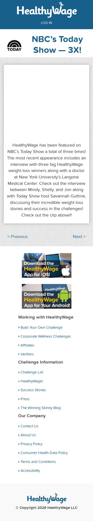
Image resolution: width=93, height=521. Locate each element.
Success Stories (33, 390)
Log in (46, 23)
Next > (79, 236)
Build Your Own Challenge (41, 327)
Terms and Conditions (38, 461)
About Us (28, 435)
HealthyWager (32, 381)
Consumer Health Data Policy (44, 453)
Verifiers (27, 354)
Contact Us (29, 426)
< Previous (17, 236)
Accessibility (30, 470)
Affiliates (27, 345)
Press (25, 399)
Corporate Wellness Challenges (46, 336)
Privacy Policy (31, 444)
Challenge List (32, 372)
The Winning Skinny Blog (41, 408)
